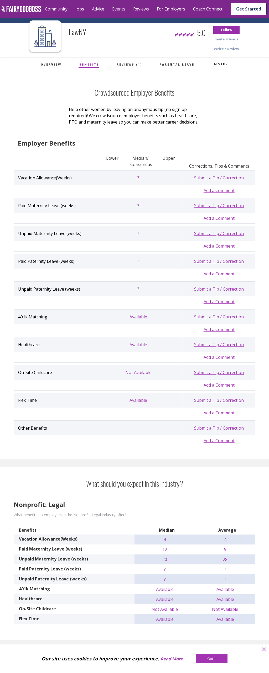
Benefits (89, 64)
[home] (21, 9)
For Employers (171, 9)
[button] (226, 30)
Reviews (141, 9)
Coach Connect (208, 9)
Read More (172, 659)
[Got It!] (211, 658)
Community (56, 9)
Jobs (79, 9)
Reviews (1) (129, 64)
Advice (98, 9)
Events (118, 9)
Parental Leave (176, 64)
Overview (51, 64)
